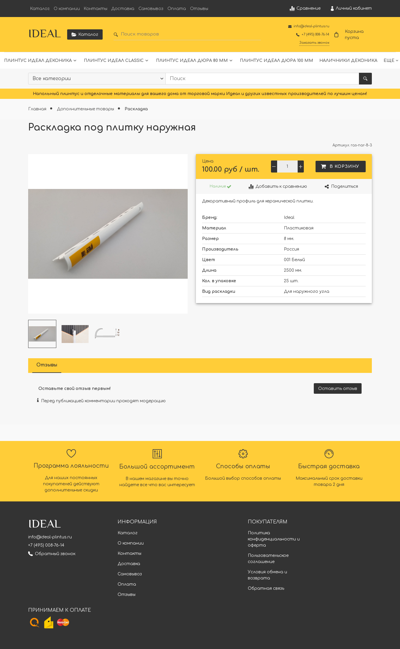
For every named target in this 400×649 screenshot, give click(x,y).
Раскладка (136, 109)
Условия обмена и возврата (267, 575)
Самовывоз (150, 8)
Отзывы (199, 8)
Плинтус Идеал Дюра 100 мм (276, 60)
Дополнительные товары (86, 109)
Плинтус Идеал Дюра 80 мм (192, 60)
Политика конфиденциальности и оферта (274, 539)
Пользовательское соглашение (268, 558)
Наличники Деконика (348, 60)
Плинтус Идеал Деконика (38, 60)
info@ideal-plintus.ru (50, 537)
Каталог (40, 8)
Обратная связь (266, 588)
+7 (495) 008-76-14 (46, 545)
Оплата (176, 8)
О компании (67, 8)
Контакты (95, 8)
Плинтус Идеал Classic (114, 60)
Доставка (122, 8)
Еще (389, 60)
